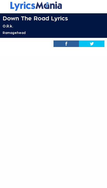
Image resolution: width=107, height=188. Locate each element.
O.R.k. (8, 26)
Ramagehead (14, 32)
